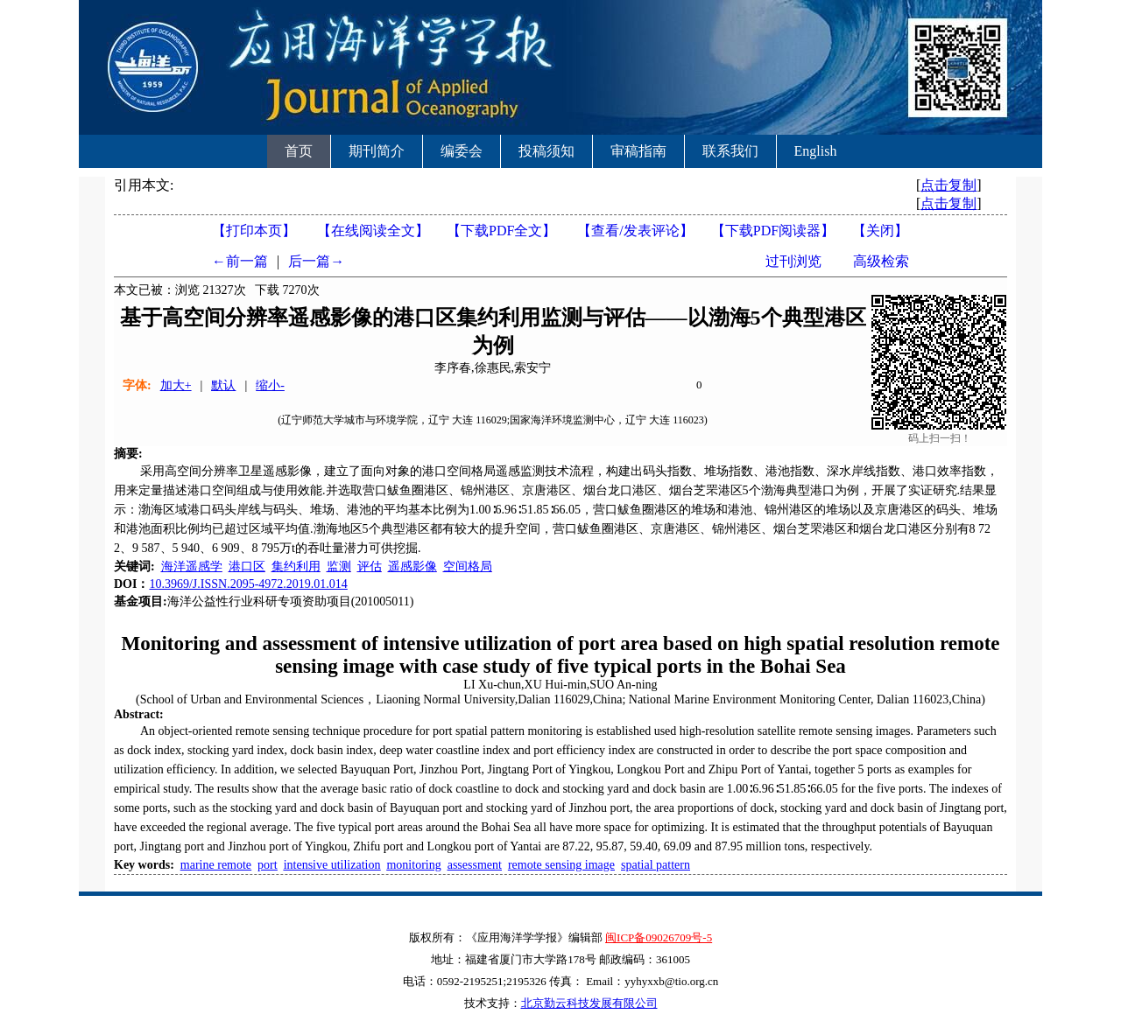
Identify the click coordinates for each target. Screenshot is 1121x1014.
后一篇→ (316, 261)
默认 (223, 385)
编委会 (462, 150)
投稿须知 (546, 150)
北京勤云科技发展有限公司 (589, 1003)
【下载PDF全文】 (501, 230)
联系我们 (730, 150)
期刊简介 (377, 150)
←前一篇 (240, 261)
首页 (299, 150)
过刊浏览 (793, 261)
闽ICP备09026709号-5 (658, 937)
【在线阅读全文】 (373, 230)
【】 (635, 230)
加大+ (176, 385)
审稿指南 (638, 150)
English (815, 150)
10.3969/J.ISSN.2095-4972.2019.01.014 (248, 584)
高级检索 (881, 261)
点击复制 (948, 185)
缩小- (270, 385)
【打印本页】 (254, 230)
